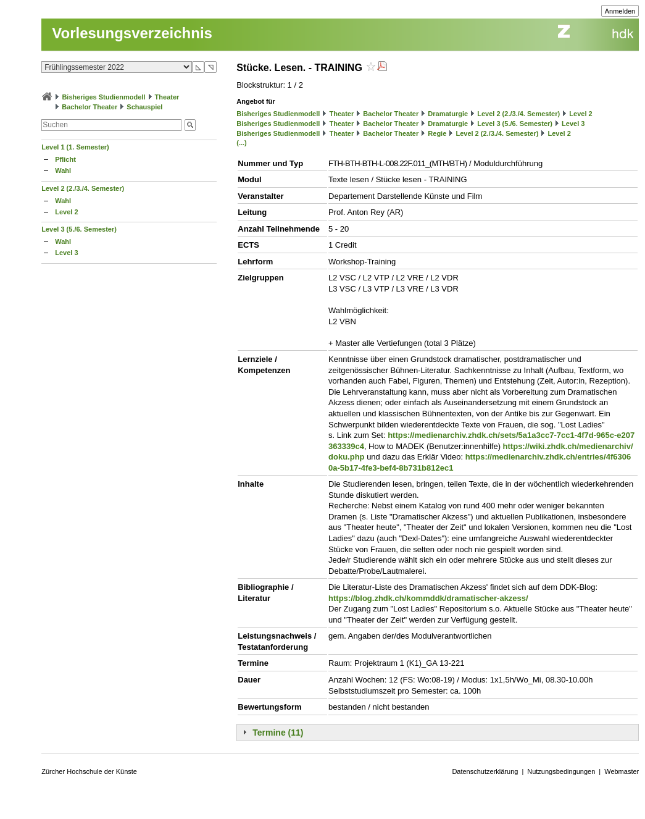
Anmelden (620, 11)
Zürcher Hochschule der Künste (89, 771)
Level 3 (66, 252)
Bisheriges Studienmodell (103, 97)
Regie (437, 133)
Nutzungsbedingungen (561, 771)
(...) (241, 142)
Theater (167, 97)
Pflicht (65, 159)
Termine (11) (277, 732)
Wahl (63, 170)
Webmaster (621, 771)
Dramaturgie (448, 113)
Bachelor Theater (89, 107)
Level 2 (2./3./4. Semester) (82, 188)
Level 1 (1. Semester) (75, 147)
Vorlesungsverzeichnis (132, 33)
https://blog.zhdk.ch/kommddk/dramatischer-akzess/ (428, 598)
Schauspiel (144, 107)
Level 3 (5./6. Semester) (79, 229)
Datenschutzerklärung (485, 771)
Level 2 (66, 212)
